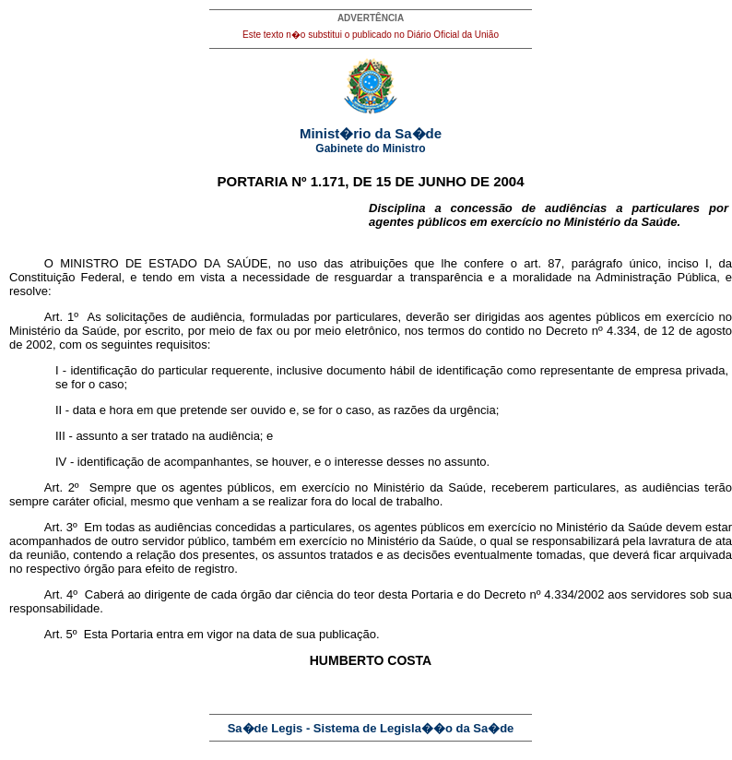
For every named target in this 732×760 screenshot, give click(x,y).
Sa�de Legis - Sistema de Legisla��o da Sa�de (371, 728)
